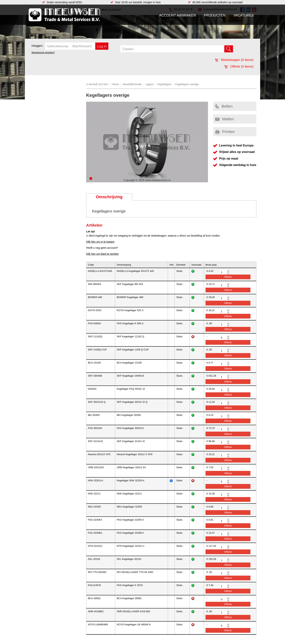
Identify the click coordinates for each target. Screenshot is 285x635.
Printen (225, 131)
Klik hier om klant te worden (102, 253)
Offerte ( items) (239, 66)
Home (115, 84)
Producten (214, 15)
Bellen (224, 106)
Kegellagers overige (187, 84)
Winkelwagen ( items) (234, 60)
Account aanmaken (177, 15)
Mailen (224, 119)
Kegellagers (164, 84)
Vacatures (243, 15)
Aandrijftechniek (132, 84)
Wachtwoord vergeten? (43, 52)
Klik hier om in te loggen (100, 241)
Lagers (149, 84)
